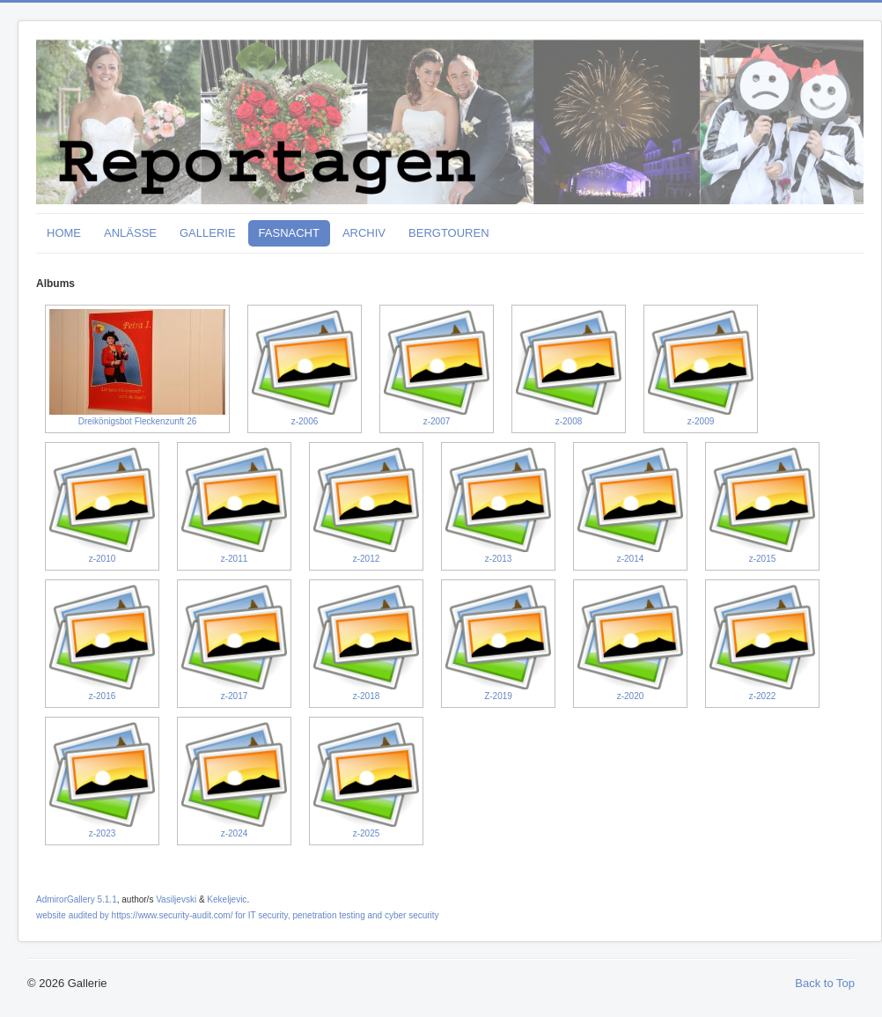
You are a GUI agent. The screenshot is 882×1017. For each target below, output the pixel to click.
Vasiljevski (176, 899)
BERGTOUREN (448, 233)
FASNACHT (289, 233)
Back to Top (825, 983)
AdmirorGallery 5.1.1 (76, 899)
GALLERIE (208, 233)
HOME (64, 233)
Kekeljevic (226, 899)
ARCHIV (364, 233)
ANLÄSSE (130, 233)
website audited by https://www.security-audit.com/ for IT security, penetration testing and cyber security (237, 915)
